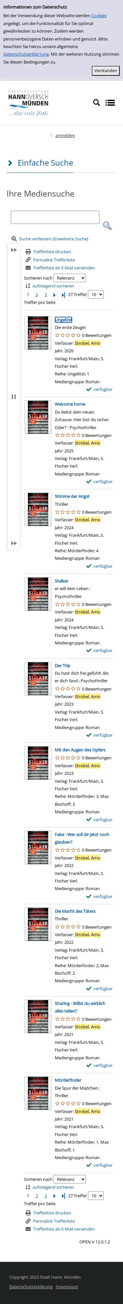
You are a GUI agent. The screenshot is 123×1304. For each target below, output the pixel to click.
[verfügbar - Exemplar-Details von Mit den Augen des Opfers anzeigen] (99, 820)
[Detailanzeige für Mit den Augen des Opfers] (80, 750)
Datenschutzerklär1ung (26, 54)
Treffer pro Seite (39, 302)
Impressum (67, 1287)
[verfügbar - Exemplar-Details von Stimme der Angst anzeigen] (99, 566)
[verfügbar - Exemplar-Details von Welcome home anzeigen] (99, 481)
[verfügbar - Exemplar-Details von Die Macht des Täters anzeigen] (99, 988)
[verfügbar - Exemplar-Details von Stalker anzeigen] (99, 650)
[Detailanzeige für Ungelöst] (63, 320)
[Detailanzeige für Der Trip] (62, 665)
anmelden (65, 135)
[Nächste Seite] (54, 294)
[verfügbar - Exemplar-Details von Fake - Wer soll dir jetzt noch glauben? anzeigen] (99, 896)
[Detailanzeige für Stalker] (61, 581)
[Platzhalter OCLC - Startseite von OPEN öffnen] (46, 102)
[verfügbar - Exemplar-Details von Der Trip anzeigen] (99, 735)
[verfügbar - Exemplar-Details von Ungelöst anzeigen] (99, 389)
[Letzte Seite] (63, 294)
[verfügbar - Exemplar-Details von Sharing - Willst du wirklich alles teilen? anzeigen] (99, 1065)
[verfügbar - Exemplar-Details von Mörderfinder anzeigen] (99, 1165)
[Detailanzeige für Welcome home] (70, 404)
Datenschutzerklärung (30, 1287)
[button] (107, 226)
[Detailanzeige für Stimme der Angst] (72, 496)
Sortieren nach (38, 278)
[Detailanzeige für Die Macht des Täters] (75, 911)
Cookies (99, 15)
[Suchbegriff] (55, 217)
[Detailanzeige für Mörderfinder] (68, 1080)
